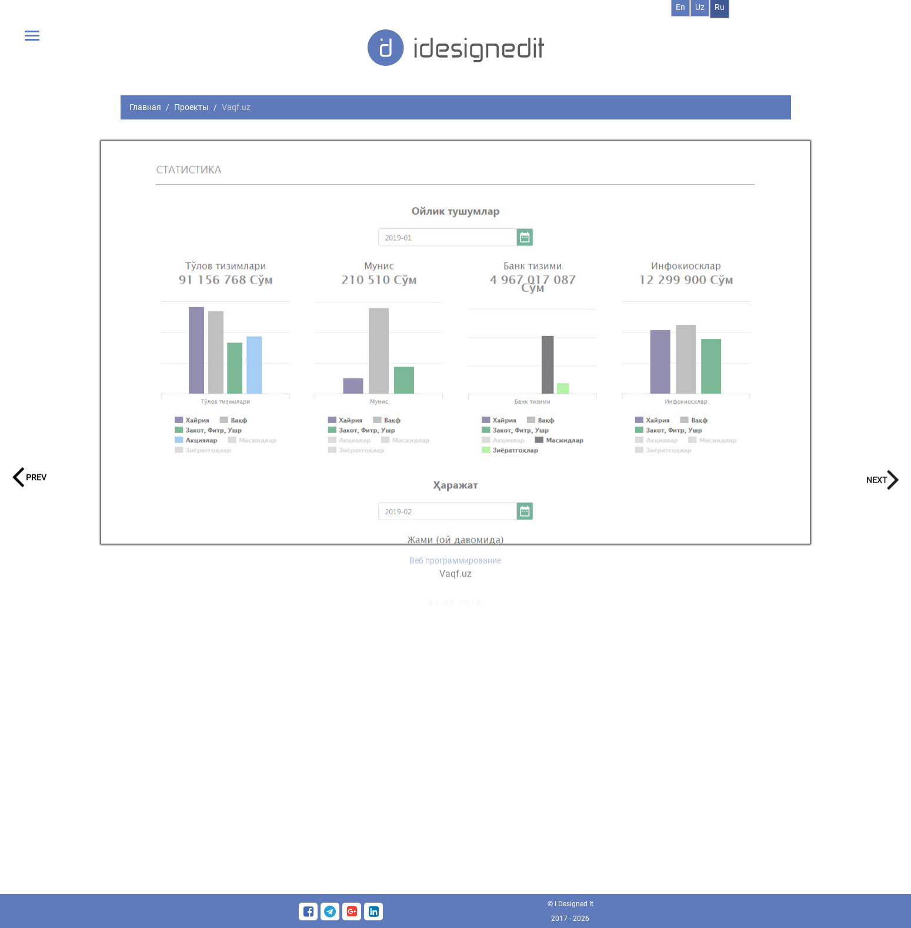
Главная (145, 107)
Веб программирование (455, 567)
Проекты (191, 107)
